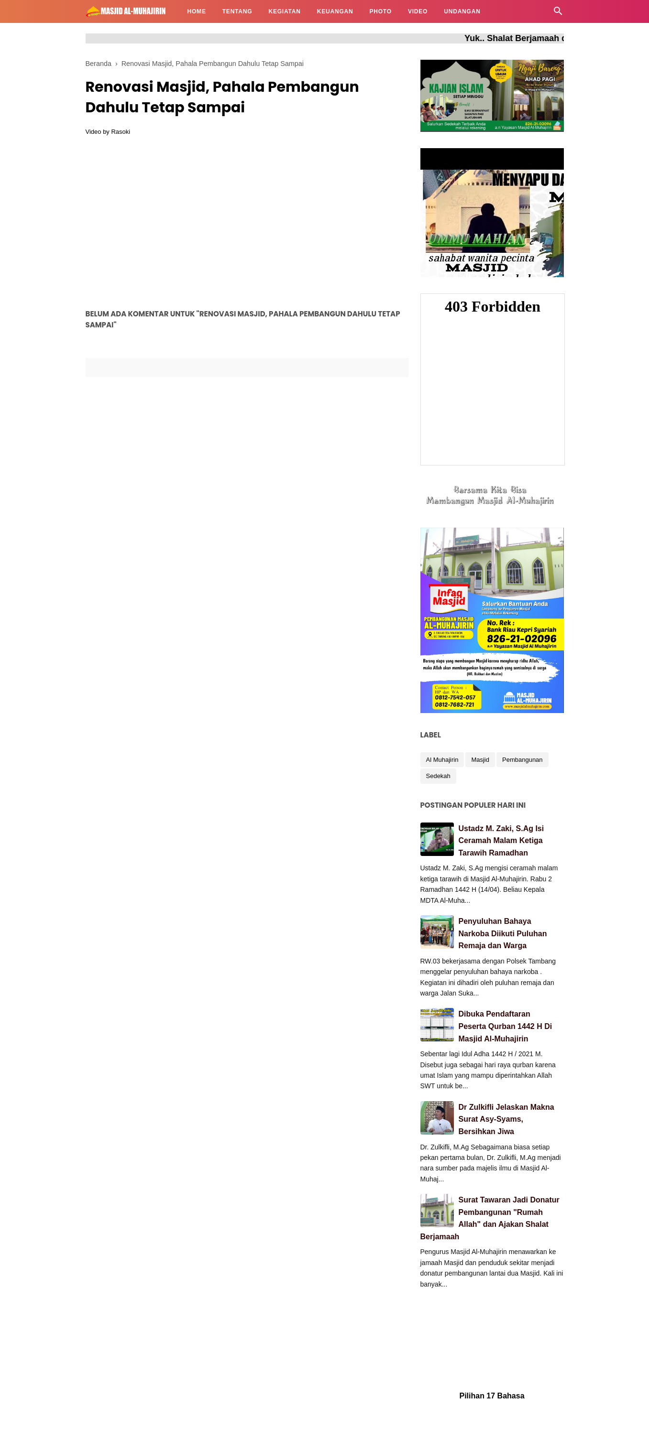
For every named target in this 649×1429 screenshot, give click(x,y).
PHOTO (380, 11)
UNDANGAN (462, 11)
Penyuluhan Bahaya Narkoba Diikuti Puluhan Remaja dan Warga (503, 933)
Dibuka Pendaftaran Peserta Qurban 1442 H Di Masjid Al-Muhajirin (505, 1026)
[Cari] (558, 14)
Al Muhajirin (442, 759)
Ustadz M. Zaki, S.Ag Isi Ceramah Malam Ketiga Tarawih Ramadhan (501, 840)
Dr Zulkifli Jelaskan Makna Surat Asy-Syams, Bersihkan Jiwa (506, 1119)
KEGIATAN (284, 11)
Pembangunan (522, 759)
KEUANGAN (335, 11)
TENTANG (237, 11)
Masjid (480, 759)
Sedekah (438, 775)
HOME (196, 11)
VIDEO (418, 11)
